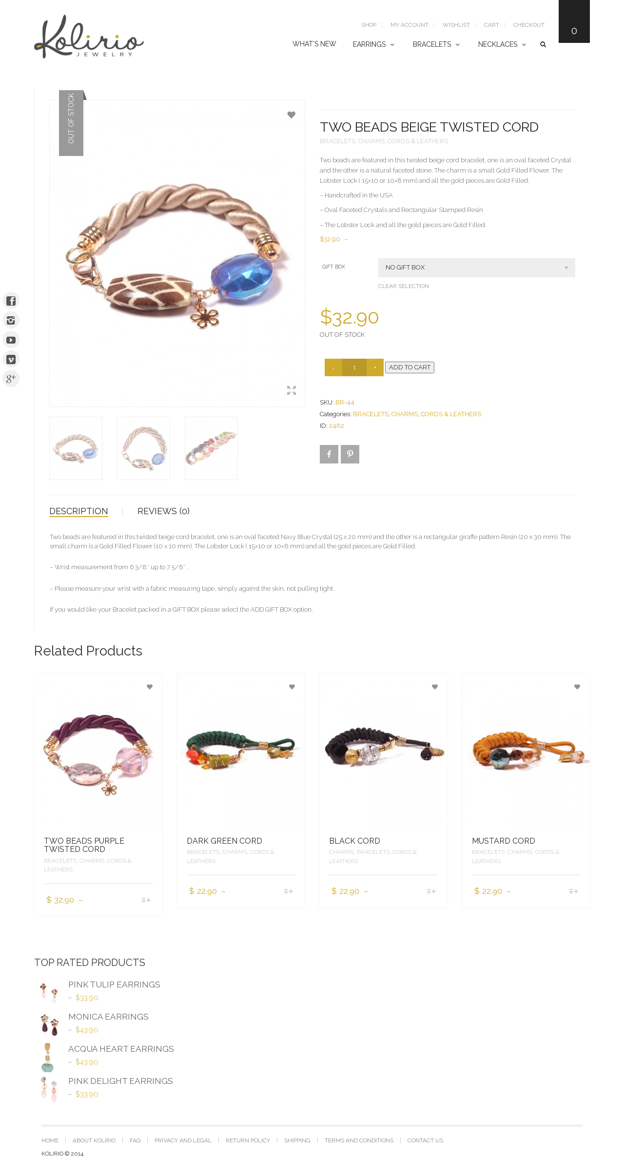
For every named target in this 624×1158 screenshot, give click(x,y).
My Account (409, 24)
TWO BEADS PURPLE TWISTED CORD (84, 845)
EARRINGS (369, 44)
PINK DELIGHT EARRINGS (103, 1082)
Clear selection (403, 286)
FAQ (135, 1140)
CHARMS (371, 141)
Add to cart (409, 367)
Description (78, 511)
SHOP (368, 24)
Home (49, 1140)
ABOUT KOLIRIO (94, 1140)
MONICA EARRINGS (91, 1018)
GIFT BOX (333, 267)
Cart (491, 24)
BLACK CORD (354, 841)
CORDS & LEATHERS (418, 141)
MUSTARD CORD (503, 841)
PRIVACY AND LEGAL (183, 1140)
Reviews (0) (163, 511)
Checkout (529, 24)
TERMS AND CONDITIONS (359, 1140)
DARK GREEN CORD (224, 841)
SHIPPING (297, 1140)
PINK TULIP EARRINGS (97, 986)
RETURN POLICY (248, 1140)
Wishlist (456, 24)
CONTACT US (425, 1140)
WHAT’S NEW (314, 44)
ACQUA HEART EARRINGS (104, 1050)
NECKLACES (497, 44)
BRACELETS (432, 44)
